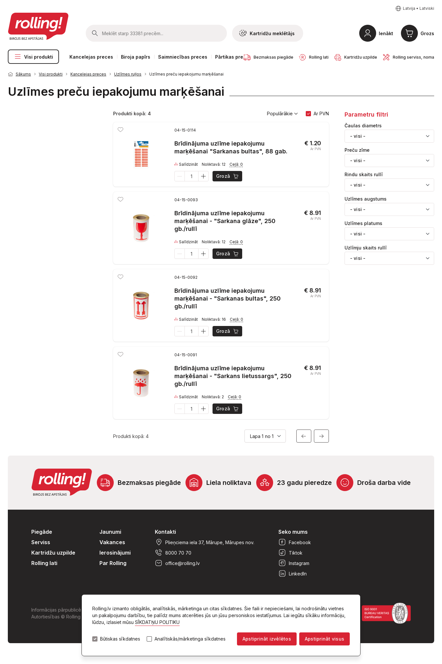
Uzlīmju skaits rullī (366, 247)
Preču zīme (357, 150)
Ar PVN (321, 113)
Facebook (294, 542)
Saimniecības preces (182, 57)
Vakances (112, 542)
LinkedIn (292, 573)
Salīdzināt (186, 164)
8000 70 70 (173, 553)
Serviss (40, 542)
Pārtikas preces (233, 57)
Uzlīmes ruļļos (127, 74)
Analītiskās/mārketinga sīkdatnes (190, 639)
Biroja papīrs (135, 57)
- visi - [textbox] (357, 136)
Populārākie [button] (282, 113)
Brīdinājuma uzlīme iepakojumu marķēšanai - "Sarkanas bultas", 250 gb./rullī (227, 298)
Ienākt (386, 33)
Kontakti (165, 532)
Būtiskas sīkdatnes (120, 639)
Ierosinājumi (115, 552)
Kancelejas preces (91, 57)
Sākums (23, 74)
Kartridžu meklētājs (267, 33)
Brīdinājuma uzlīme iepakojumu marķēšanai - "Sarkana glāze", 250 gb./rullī (224, 221)
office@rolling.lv (177, 563)
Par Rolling (112, 563)
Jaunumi (110, 532)
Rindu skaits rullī (364, 174)
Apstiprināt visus (324, 639)
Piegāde (41, 532)
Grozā (227, 176)
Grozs (427, 33)
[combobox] (389, 136)
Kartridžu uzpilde (53, 552)
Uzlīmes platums (363, 223)
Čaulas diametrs (363, 125)
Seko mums (293, 532)
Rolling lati (44, 563)
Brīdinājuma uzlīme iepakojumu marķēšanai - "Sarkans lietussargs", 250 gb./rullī (232, 376)
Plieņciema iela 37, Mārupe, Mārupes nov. (204, 542)
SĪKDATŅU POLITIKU (157, 622)
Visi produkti (33, 57)
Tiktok (290, 553)
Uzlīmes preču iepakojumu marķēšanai (186, 74)
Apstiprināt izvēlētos (267, 639)
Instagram (293, 563)
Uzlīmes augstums (366, 199)
